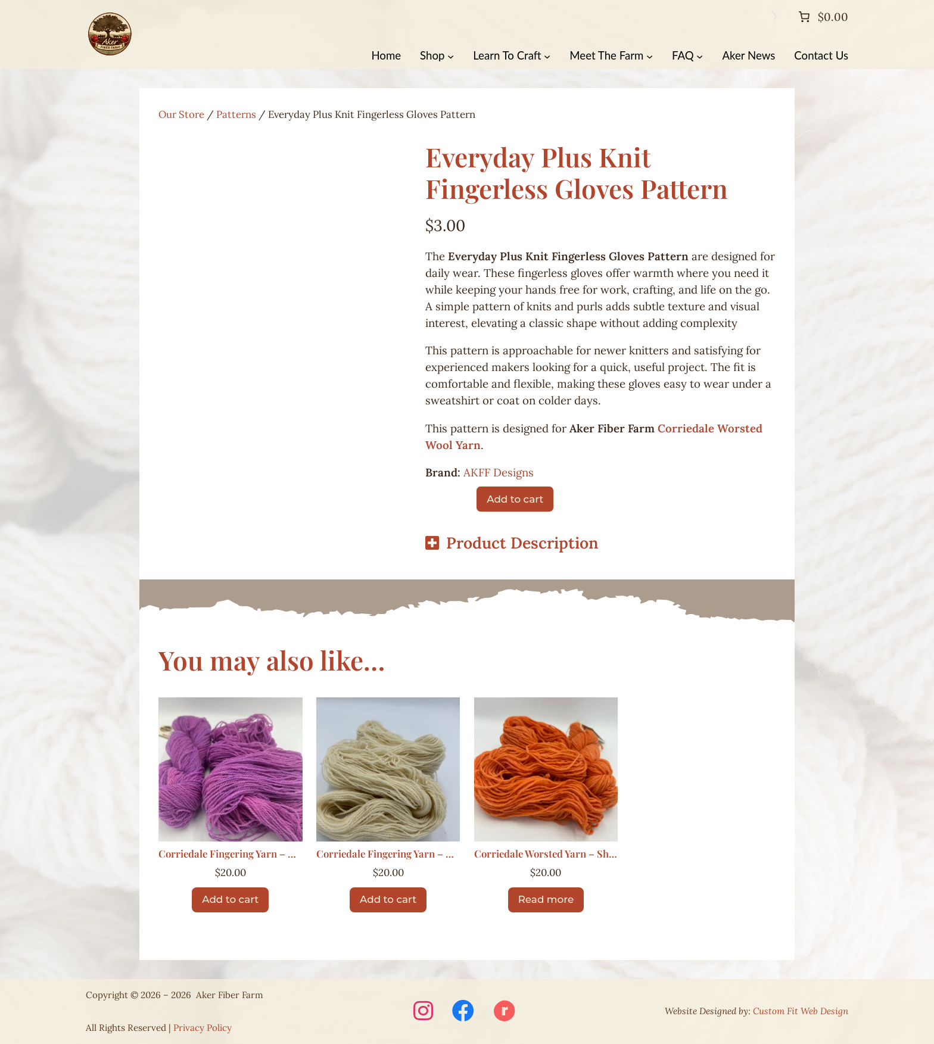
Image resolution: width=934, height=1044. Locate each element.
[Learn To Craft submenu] (547, 55)
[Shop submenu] (450, 55)
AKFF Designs (498, 472)
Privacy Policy (202, 1027)
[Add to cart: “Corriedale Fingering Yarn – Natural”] (388, 899)
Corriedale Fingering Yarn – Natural (388, 854)
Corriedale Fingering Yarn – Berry (230, 854)
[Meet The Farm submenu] (649, 55)
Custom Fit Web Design (800, 1011)
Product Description (522, 542)
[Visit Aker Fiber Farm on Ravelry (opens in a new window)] (504, 1012)
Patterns (236, 114)
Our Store (181, 114)
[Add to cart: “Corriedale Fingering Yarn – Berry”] (230, 899)
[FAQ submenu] (699, 55)
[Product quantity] (447, 499)
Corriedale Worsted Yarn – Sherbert (546, 854)
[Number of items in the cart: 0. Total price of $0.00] (822, 16)
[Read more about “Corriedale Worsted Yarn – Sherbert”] (546, 899)
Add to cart (515, 499)
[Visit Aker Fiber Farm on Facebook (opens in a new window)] (463, 1012)
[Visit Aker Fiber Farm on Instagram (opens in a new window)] (423, 1012)
